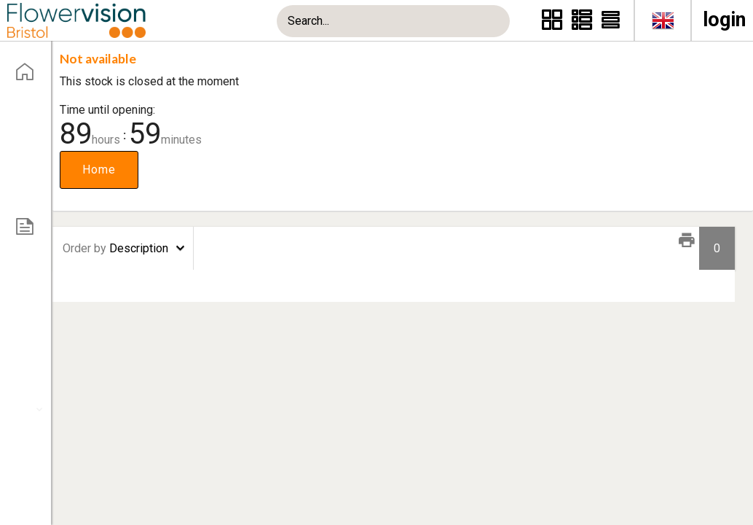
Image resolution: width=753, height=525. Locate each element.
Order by (84, 248)
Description (115, 248)
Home (99, 169)
